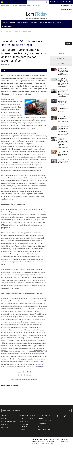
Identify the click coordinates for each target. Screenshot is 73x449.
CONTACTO (35, 439)
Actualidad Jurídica (12, 31)
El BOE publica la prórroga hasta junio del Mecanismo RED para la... (63, 120)
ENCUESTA (5, 418)
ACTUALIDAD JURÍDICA (27, 415)
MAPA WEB (64, 439)
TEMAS (3, 415)
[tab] (61, 53)
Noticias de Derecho (25, 31)
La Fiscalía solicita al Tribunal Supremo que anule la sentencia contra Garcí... (63, 93)
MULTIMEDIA (5, 424)
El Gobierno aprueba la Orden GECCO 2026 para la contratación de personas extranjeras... (63, 82)
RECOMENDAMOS (44, 430)
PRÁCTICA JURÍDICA (26, 418)
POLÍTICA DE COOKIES (38, 441)
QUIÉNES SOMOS (55, 439)
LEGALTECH (24, 421)
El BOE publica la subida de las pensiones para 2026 (63, 154)
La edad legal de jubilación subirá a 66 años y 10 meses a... (63, 111)
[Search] (47, 2)
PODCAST (4, 428)
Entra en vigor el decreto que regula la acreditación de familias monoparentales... (63, 71)
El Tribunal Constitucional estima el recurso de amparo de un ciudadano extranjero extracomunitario (63, 142)
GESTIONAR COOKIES (53, 441)
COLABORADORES (44, 415)
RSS (39, 427)
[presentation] (61, 53)
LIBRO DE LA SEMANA (8, 421)
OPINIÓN (23, 430)
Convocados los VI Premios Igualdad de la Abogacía (63, 161)
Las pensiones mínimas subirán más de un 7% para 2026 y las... (63, 102)
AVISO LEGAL (44, 439)
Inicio (3, 31)
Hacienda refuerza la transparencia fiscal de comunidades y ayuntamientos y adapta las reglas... (63, 130)
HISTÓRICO (42, 424)
